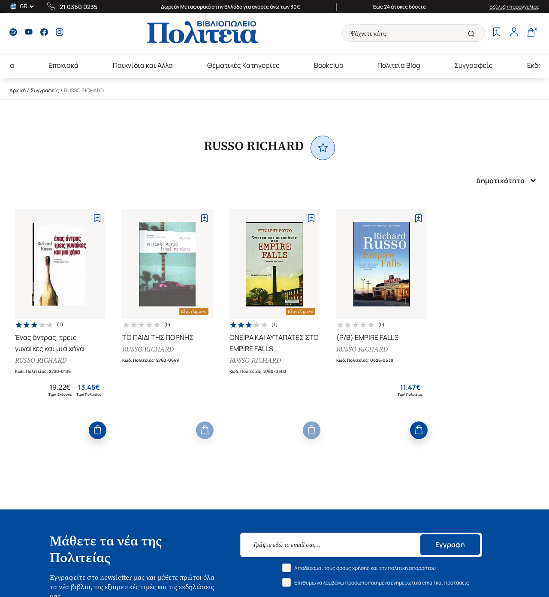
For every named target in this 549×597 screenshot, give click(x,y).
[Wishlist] (496, 33)
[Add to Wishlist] (97, 218)
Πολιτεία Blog (398, 65)
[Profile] (513, 33)
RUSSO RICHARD (40, 360)
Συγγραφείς (473, 65)
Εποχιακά (63, 65)
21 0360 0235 (78, 7)
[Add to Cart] (97, 430)
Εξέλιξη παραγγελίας (514, 6)
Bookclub (328, 65)
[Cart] (531, 33)
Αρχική (17, 90)
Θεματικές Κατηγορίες (243, 65)
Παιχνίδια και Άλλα (143, 65)
